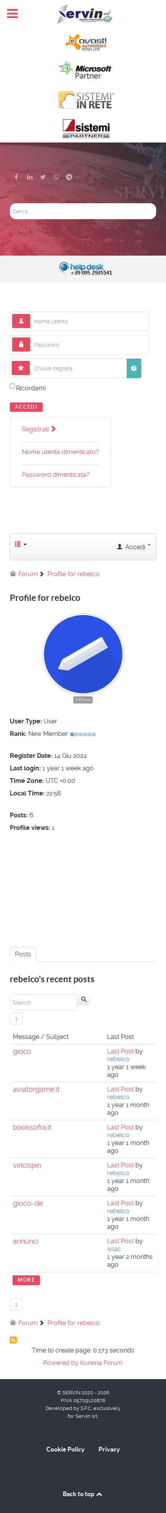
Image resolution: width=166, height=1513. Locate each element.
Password (30, 337)
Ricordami (31, 388)
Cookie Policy (65, 1449)
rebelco (118, 1059)
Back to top (83, 1493)
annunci (25, 1241)
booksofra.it (32, 1127)
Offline (83, 700)
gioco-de (28, 1203)
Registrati (39, 429)
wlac (114, 1249)
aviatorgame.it (36, 1089)
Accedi (26, 407)
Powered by (60, 1363)
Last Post (120, 1051)
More (26, 1280)
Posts (23, 954)
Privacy (109, 1449)
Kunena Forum (101, 1363)
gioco (22, 1051)
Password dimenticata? (55, 474)
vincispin (27, 1165)
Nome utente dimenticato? (60, 452)
